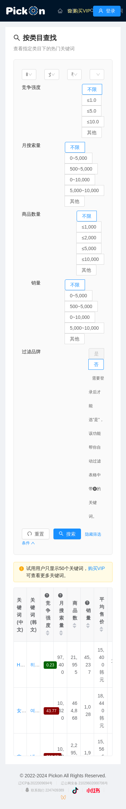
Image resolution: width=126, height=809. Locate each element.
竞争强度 (31, 87)
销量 (31, 283)
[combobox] (29, 74)
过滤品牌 (31, 351)
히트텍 (37, 664)
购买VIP (96, 568)
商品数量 (31, 214)
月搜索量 (31, 145)
